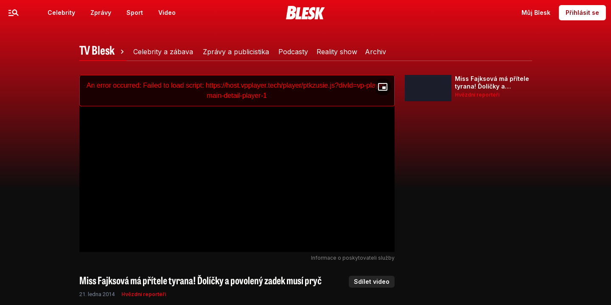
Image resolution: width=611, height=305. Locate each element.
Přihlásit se (582, 12)
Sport (134, 12)
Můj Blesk (535, 12)
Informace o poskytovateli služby (353, 258)
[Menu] (13, 12)
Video (167, 12)
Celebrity (61, 12)
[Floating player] (382, 86)
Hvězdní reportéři (143, 294)
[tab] (103, 51)
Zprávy (100, 12)
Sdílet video (372, 281)
